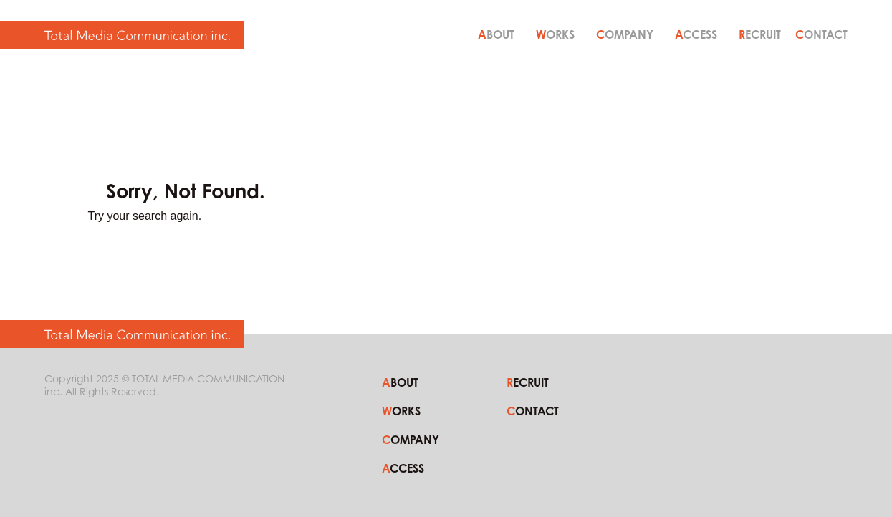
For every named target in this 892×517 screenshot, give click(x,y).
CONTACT (821, 34)
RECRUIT (760, 34)
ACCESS (696, 34)
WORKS (555, 34)
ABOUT (496, 34)
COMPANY (624, 34)
